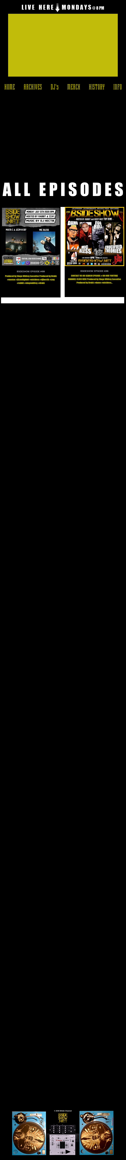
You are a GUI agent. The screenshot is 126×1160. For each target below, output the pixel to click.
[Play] (68, 1151)
